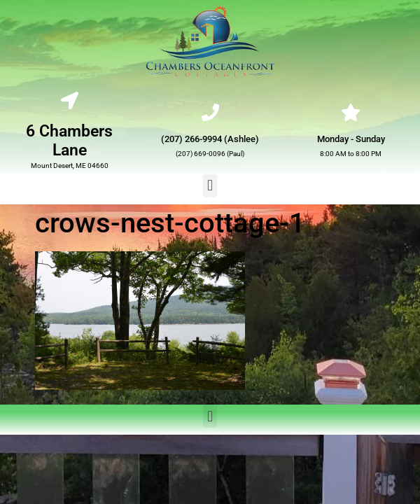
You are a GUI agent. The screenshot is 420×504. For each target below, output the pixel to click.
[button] (209, 185)
